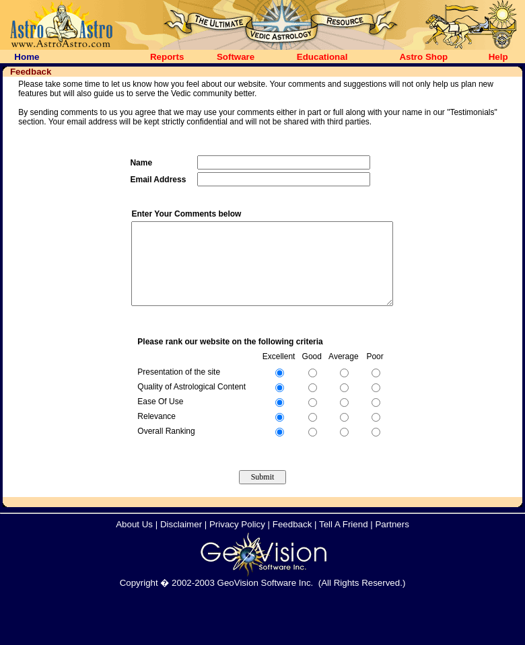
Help (498, 57)
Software (235, 57)
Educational (322, 57)
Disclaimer (181, 540)
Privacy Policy (237, 540)
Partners (392, 540)
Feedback (292, 540)
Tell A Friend (343, 540)
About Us (134, 540)
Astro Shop (423, 57)
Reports (167, 57)
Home (26, 57)
